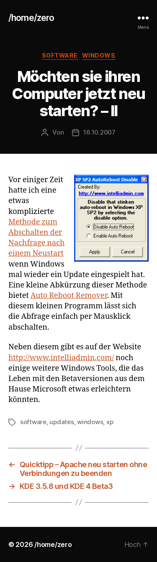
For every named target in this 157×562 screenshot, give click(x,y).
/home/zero (31, 17)
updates (61, 422)
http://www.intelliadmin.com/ (61, 358)
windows (99, 55)
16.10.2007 (99, 132)
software (60, 55)
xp (109, 422)
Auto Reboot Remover (69, 295)
